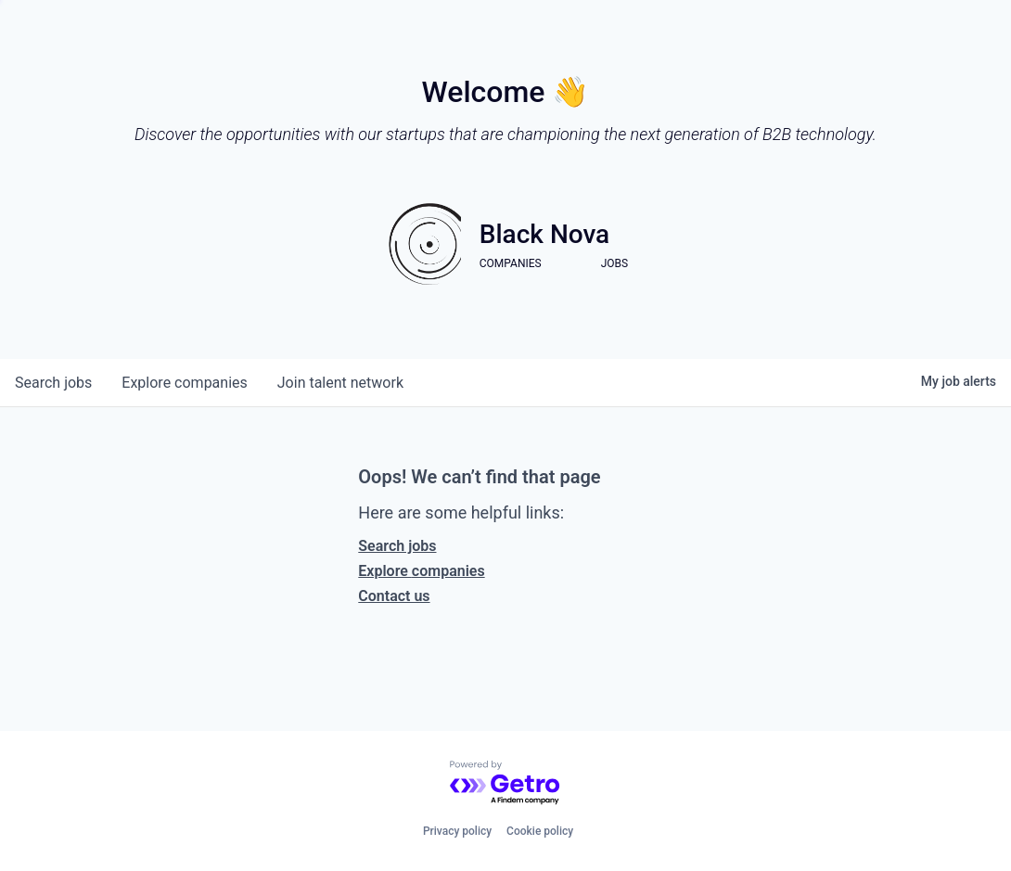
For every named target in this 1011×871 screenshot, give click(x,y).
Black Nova (544, 234)
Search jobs (397, 546)
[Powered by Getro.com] (505, 783)
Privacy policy (457, 831)
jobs (53, 382)
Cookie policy (539, 831)
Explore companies (421, 571)
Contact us (393, 596)
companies (184, 382)
